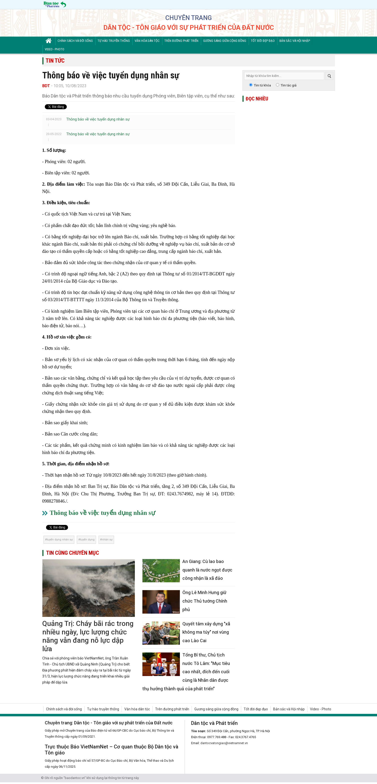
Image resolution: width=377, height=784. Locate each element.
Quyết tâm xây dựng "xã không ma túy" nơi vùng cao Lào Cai (206, 632)
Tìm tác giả (288, 85)
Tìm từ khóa (262, 85)
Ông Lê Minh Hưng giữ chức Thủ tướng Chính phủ (204, 601)
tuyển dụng (87, 539)
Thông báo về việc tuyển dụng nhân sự (98, 119)
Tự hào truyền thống (114, 41)
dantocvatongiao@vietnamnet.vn (224, 743)
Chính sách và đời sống (75, 41)
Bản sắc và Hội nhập (294, 41)
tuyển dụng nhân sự (60, 539)
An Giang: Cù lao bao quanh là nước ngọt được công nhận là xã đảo (207, 570)
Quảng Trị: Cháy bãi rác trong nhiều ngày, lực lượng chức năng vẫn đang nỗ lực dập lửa (88, 636)
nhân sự (107, 539)
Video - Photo (54, 49)
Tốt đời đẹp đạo (263, 41)
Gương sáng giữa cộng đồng (224, 41)
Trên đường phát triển (181, 41)
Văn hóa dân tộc (147, 41)
